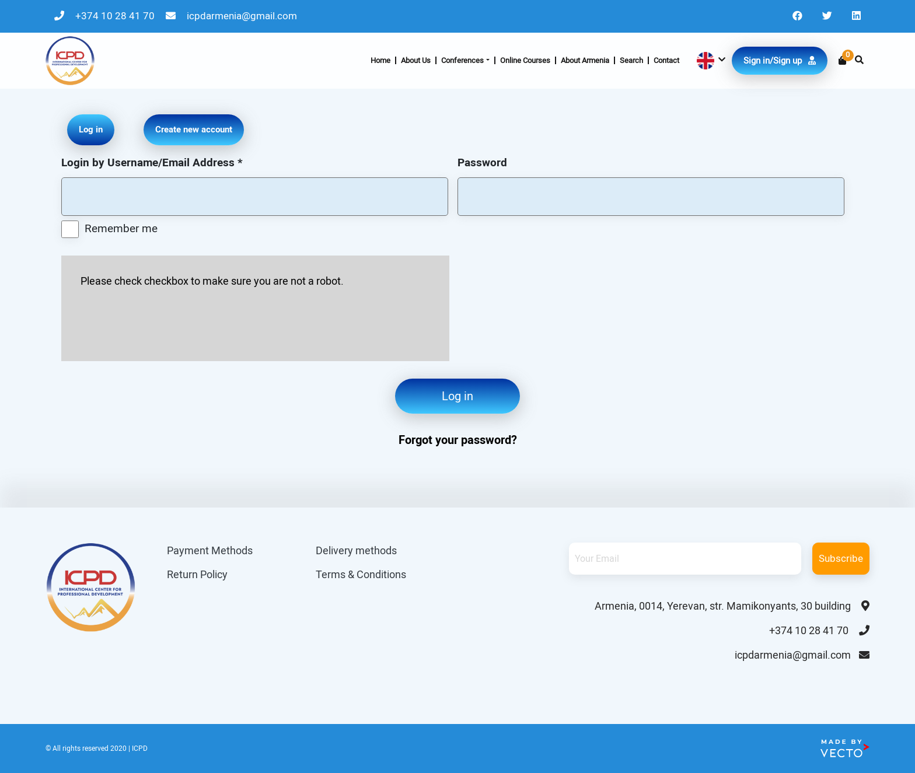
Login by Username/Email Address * (152, 162)
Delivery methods (356, 550)
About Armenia (585, 60)
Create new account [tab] (193, 129)
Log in (457, 396)
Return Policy (197, 574)
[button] (710, 60)
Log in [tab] (91, 129)
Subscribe (841, 558)
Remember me (121, 228)
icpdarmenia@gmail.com (231, 16)
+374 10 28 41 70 (105, 16)
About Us (416, 60)
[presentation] (169, 321)
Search (631, 60)
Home (380, 60)
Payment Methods (210, 550)
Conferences (462, 60)
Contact (666, 60)
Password (482, 162)
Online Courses (525, 60)
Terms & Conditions (361, 574)
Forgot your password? (458, 440)
